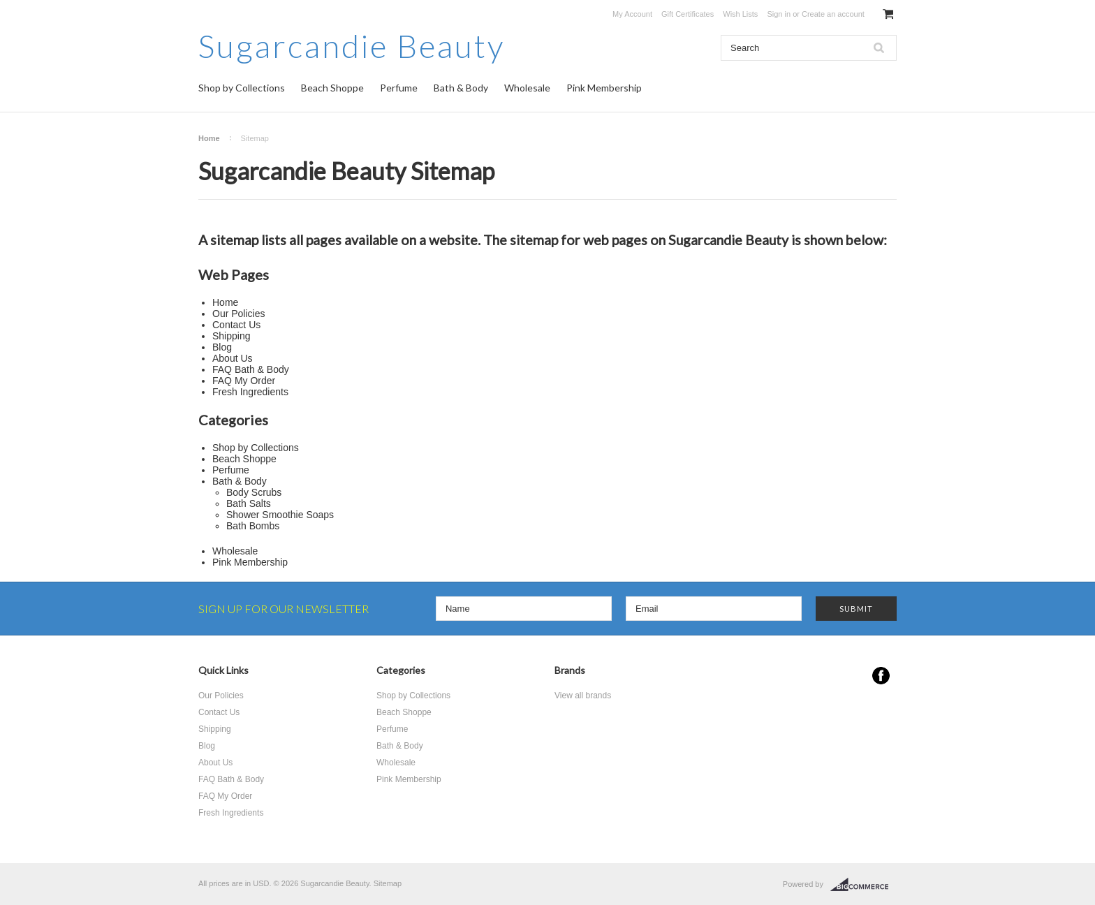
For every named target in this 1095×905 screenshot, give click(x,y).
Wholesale (527, 88)
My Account (632, 14)
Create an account (833, 14)
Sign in (779, 14)
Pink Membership (604, 88)
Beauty (351, 46)
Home (209, 138)
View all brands (582, 695)
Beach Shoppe (332, 88)
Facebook (881, 675)
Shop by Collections (241, 88)
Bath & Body (461, 88)
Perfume (399, 88)
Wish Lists (740, 14)
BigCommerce (863, 884)
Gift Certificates (687, 14)
